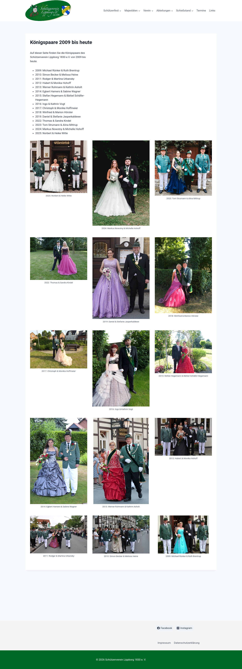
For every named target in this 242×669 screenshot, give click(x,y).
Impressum (164, 642)
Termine (201, 10)
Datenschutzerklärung (186, 642)
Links (212, 10)
